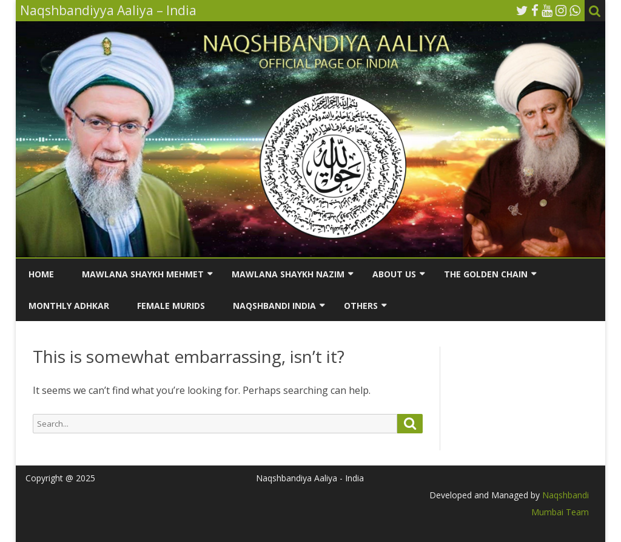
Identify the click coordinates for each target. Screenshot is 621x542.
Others (361, 305)
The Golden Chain (486, 274)
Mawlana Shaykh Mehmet (143, 274)
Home (41, 274)
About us (394, 274)
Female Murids (171, 305)
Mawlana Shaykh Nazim (288, 274)
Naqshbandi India (274, 305)
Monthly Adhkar (69, 305)
